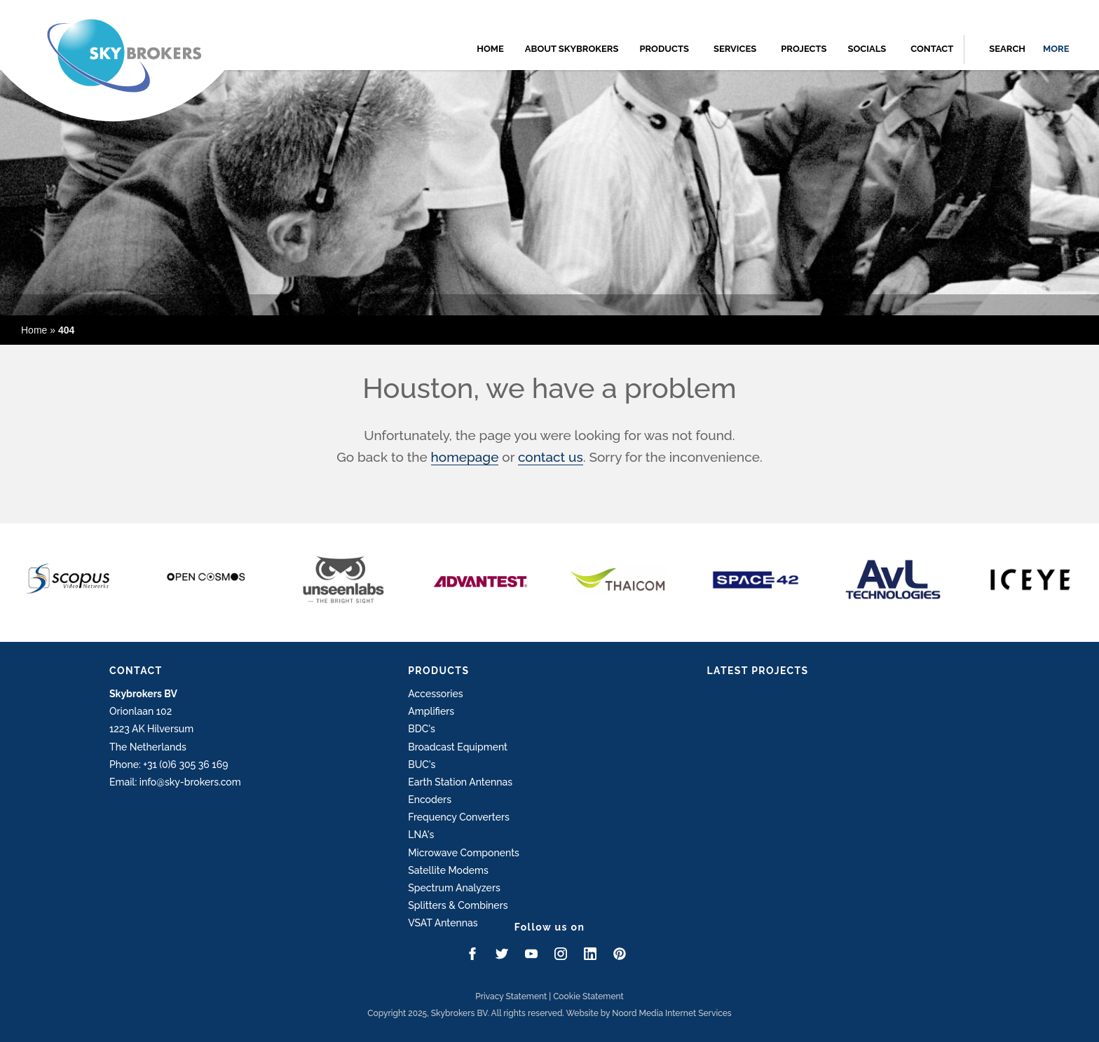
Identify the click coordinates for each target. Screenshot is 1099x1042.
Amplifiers (431, 711)
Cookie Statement (588, 996)
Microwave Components (463, 852)
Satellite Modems (448, 870)
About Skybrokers (572, 48)
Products (664, 48)
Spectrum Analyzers (454, 887)
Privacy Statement (511, 996)
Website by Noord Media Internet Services (649, 1013)
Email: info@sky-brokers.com (175, 782)
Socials (866, 48)
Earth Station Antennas (460, 782)
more (1056, 48)
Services (735, 48)
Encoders (429, 799)
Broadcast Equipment (457, 747)
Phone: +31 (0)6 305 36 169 (168, 764)
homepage (465, 457)
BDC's (421, 728)
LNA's (421, 834)
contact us (550, 457)
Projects (803, 48)
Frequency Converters (459, 817)
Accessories (435, 693)
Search (1007, 48)
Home (490, 48)
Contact (931, 48)
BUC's (421, 764)
